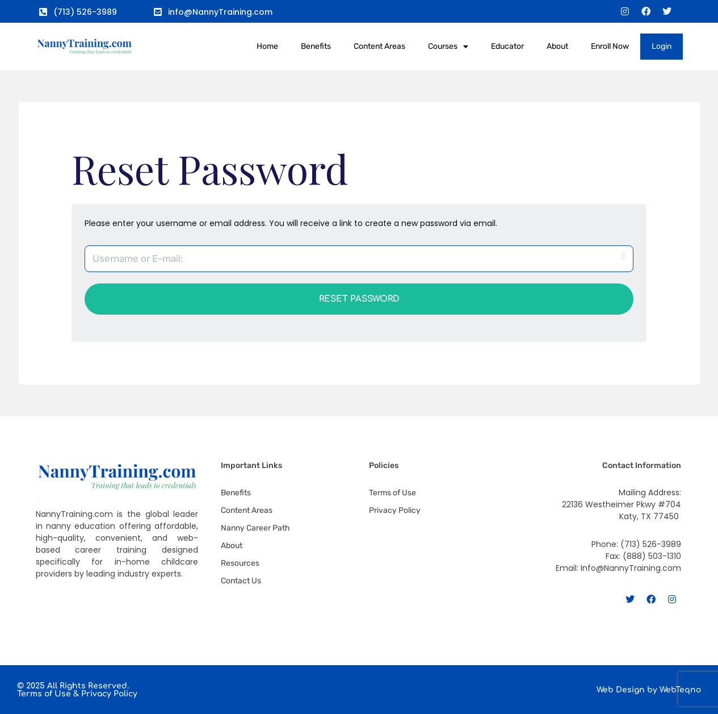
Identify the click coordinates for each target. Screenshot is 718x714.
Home (267, 46)
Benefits (316, 46)
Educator (507, 46)
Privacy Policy (109, 694)
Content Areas (379, 46)
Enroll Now (610, 46)
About (557, 46)
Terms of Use (44, 694)
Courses (448, 46)
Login (661, 46)
